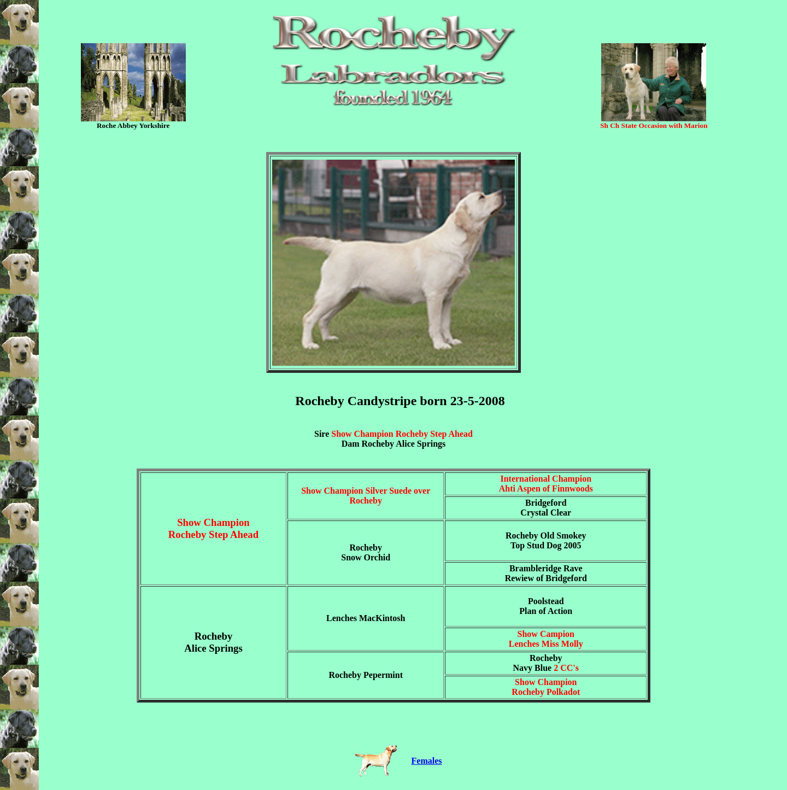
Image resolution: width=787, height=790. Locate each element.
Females (427, 760)
